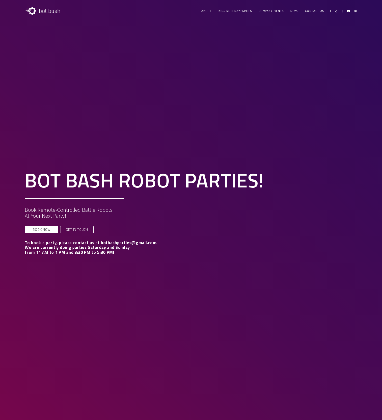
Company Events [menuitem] (271, 11)
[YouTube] (348, 11)
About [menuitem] (206, 11)
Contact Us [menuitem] (314, 11)
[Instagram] (355, 11)
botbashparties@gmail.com (128, 242)
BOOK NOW (41, 229)
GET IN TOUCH (77, 229)
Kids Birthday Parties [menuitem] (235, 11)
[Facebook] (342, 11)
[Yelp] (336, 11)
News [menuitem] (294, 11)
